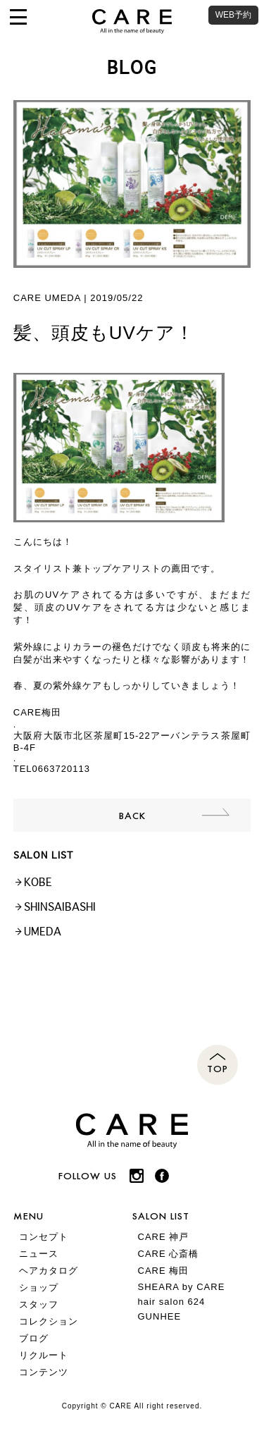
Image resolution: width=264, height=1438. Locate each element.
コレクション (48, 1321)
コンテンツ (43, 1372)
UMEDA (42, 931)
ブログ (34, 1338)
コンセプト (43, 1236)
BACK (132, 815)
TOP (217, 1068)
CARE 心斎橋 (168, 1253)
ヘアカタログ (48, 1270)
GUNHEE (160, 1316)
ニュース (38, 1253)
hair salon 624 (172, 1301)
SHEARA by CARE (181, 1287)
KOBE (38, 882)
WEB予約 (233, 15)
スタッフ (38, 1304)
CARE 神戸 (163, 1236)
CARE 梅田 (163, 1270)
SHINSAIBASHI (60, 907)
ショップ (38, 1287)
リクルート (43, 1355)
